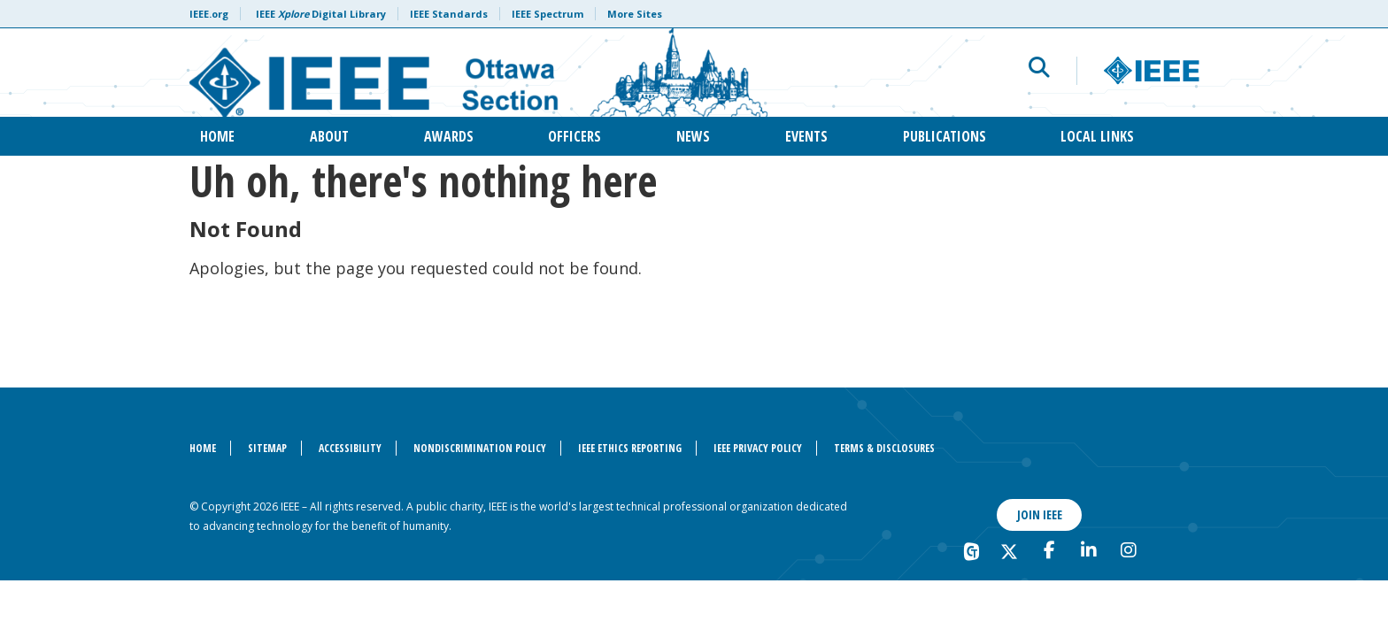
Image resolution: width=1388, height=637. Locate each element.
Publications (944, 136)
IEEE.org (208, 13)
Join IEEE (1039, 514)
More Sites (634, 13)
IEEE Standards (449, 13)
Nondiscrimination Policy (479, 448)
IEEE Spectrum (547, 13)
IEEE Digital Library (321, 13)
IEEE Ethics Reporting (630, 448)
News (693, 136)
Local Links (1097, 136)
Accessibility (350, 448)
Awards (449, 136)
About (329, 136)
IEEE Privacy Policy (757, 448)
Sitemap (267, 448)
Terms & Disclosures (884, 448)
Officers (574, 136)
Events (806, 136)
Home (217, 136)
